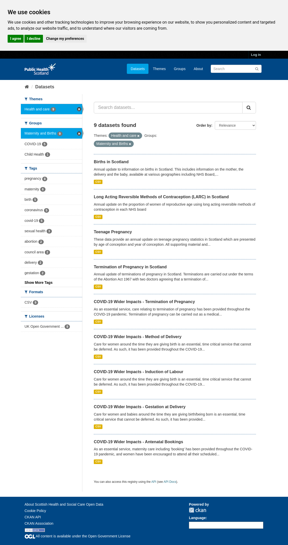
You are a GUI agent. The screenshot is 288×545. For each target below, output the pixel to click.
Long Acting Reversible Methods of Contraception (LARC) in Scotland (161, 197)
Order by (203, 125)
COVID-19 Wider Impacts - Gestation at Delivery (140, 407)
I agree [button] (15, 39)
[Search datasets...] (168, 107)
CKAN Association (39, 523)
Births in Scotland (111, 162)
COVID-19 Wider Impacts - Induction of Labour (138, 372)
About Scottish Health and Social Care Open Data (64, 504)
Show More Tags (39, 282)
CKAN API (33, 517)
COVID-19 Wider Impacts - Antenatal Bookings (138, 442)
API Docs (170, 482)
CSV (98, 181)
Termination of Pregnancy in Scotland (130, 267)
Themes (159, 69)
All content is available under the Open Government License (78, 536)
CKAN (197, 510)
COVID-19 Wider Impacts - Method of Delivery (137, 337)
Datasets (138, 69)
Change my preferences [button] (65, 39)
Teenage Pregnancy (113, 232)
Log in (256, 55)
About (198, 69)
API (153, 482)
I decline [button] (33, 39)
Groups (180, 69)
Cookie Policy (35, 511)
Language (197, 518)
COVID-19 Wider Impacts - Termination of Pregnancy (144, 302)
